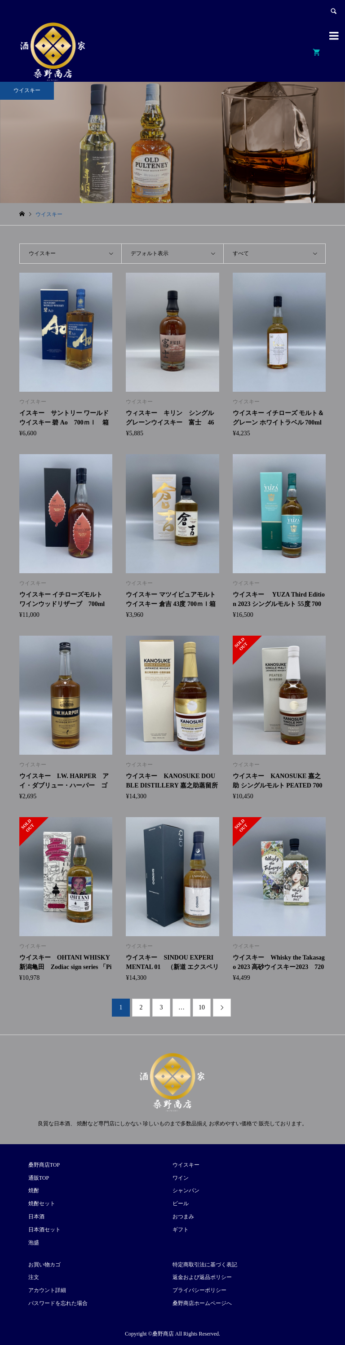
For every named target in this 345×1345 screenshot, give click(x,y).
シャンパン (185, 1190)
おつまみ (183, 1216)
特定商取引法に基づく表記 (204, 1264)
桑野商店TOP (44, 1165)
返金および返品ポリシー (202, 1277)
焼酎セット (41, 1203)
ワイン (180, 1178)
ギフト (180, 1229)
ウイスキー (185, 1165)
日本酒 (36, 1216)
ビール (180, 1203)
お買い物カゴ (44, 1264)
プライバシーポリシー (199, 1290)
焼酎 (33, 1190)
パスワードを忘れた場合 (58, 1303)
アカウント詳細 (47, 1290)
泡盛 (33, 1242)
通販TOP (38, 1178)
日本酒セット (44, 1229)
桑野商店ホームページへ (202, 1303)
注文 (33, 1277)
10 (202, 1007)
